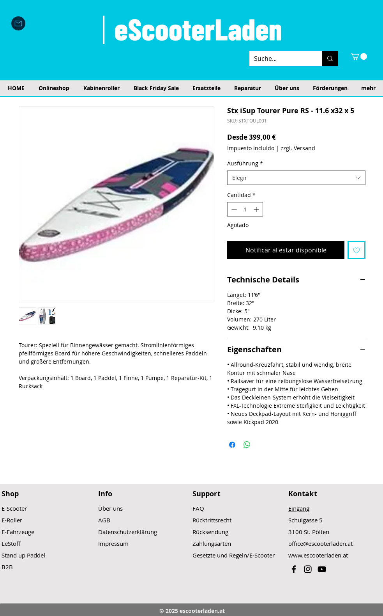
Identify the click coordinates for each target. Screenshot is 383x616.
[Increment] (257, 209)
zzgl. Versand (298, 148)
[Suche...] (280, 58)
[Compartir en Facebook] (232, 444)
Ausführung (245, 163)
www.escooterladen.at (318, 555)
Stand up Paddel (23, 555)
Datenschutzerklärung (127, 532)
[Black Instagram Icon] (308, 569)
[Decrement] (233, 209)
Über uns (110, 508)
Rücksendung (210, 532)
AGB (104, 520)
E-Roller (12, 520)
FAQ (198, 508)
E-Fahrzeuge (18, 532)
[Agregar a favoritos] (356, 250)
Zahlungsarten (211, 543)
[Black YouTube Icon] (322, 569)
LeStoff (11, 543)
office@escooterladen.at (320, 543)
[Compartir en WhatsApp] (247, 444)
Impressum (113, 543)
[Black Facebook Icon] (294, 569)
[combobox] (296, 177)
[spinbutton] (245, 209)
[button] (359, 56)
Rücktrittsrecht (211, 520)
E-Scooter (14, 508)
